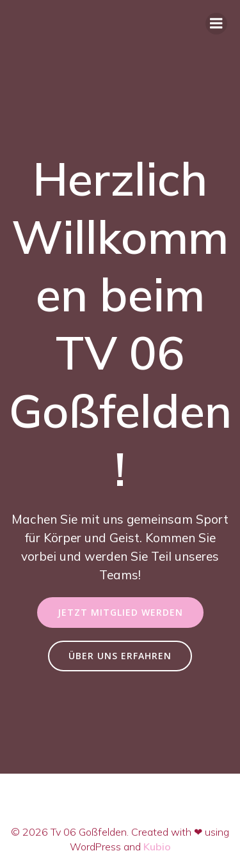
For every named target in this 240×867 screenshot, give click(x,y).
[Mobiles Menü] (216, 24)
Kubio (157, 846)
